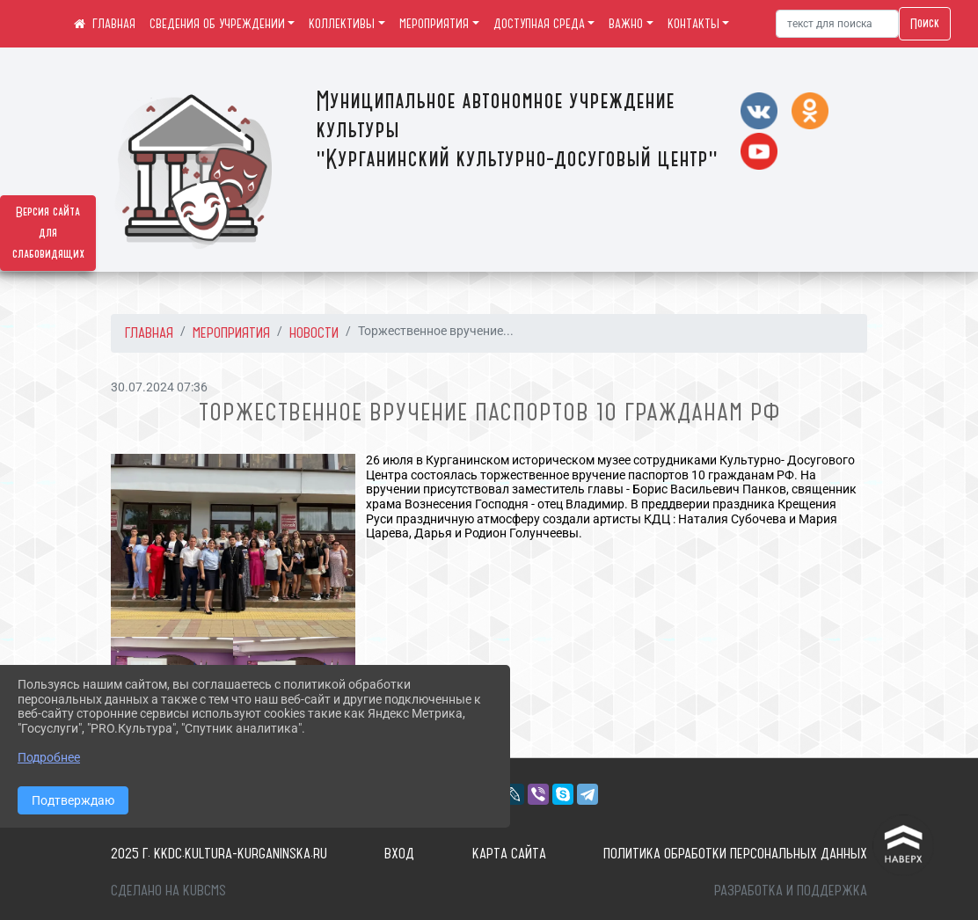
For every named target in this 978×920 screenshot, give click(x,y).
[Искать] (837, 24)
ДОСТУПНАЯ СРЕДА (539, 24)
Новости (314, 332)
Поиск (924, 24)
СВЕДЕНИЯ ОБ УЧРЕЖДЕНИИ (217, 24)
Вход (399, 853)
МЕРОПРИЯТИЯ (434, 24)
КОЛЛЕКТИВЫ (342, 24)
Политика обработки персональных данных (735, 853)
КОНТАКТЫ (693, 24)
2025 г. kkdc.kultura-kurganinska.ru (219, 853)
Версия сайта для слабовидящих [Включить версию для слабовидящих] (48, 233)
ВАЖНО (626, 24)
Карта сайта (509, 853)
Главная (149, 332)
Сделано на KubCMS (168, 890)
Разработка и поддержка (790, 890)
